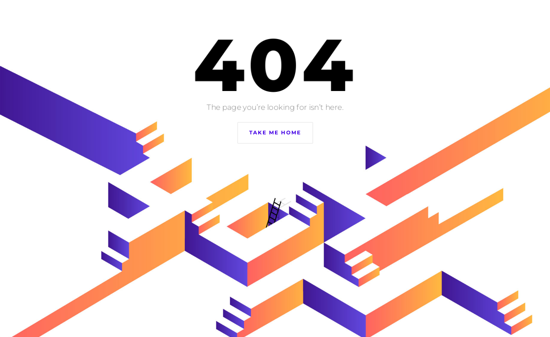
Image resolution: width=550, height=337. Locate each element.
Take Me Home (275, 132)
